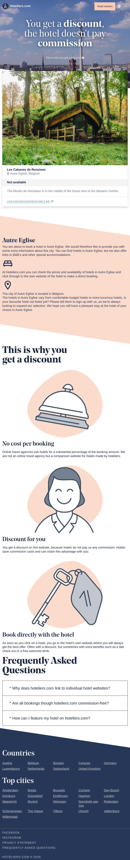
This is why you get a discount (65, 57)
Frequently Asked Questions (29, 847)
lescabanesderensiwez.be (30, 201)
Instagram (11, 837)
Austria (7, 763)
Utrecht (84, 811)
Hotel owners (105, 6)
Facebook (11, 832)
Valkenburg (111, 811)
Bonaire (58, 763)
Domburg (8, 796)
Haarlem (84, 796)
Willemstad (9, 817)
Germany (110, 763)
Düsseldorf (35, 796)
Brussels (59, 790)
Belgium (33, 763)
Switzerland (61, 768)
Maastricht (9, 801)
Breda (32, 790)
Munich (33, 801)
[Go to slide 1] (65, 162)
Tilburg (57, 811)
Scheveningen (12, 811)
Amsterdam (10, 790)
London (109, 796)
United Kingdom (90, 768)
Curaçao (84, 763)
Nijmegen (59, 801)
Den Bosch (111, 790)
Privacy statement (19, 842)
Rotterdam (111, 801)
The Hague (35, 811)
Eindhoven (60, 796)
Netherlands (36, 768)
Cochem (84, 790)
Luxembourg (11, 768)
